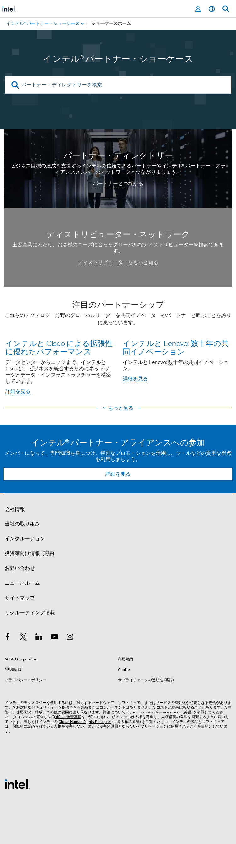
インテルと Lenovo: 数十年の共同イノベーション (176, 347)
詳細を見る (18, 391)
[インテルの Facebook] (7, 637)
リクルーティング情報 (30, 613)
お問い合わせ (20, 568)
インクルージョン (25, 539)
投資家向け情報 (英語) (29, 553)
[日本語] (211, 9)
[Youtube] (54, 637)
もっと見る (120, 408)
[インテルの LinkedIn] (38, 637)
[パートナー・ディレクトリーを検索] (118, 85)
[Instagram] (70, 637)
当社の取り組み (22, 524)
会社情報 (15, 509)
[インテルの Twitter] (23, 637)
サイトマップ (20, 598)
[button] (118, 349)
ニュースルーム (22, 583)
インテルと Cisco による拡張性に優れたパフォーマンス (59, 347)
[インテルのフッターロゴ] (17, 784)
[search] (15, 85)
